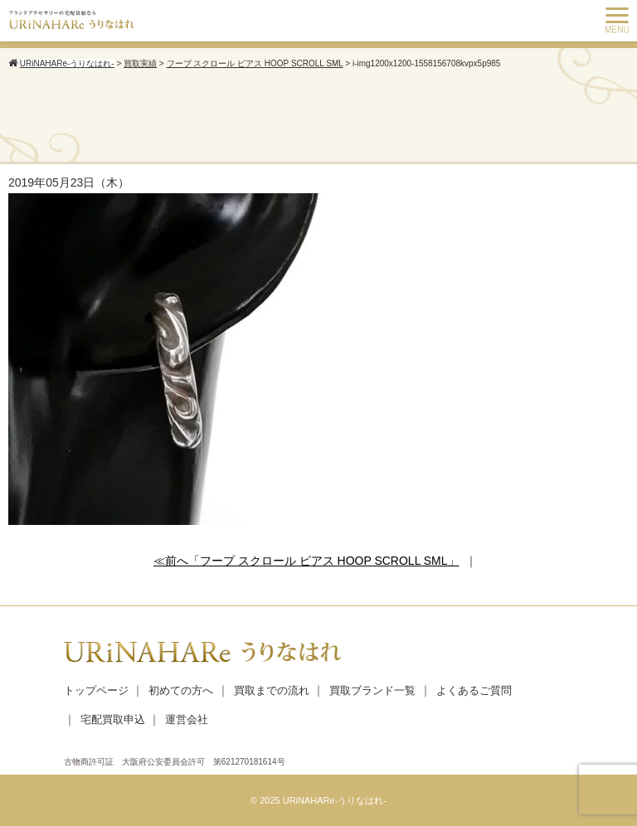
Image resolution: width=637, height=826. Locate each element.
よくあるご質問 (474, 690)
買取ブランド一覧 (372, 690)
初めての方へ (180, 690)
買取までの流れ (271, 690)
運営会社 (186, 719)
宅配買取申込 (112, 719)
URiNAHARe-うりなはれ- (335, 800)
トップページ (96, 690)
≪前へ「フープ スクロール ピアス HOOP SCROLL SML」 (306, 560)
